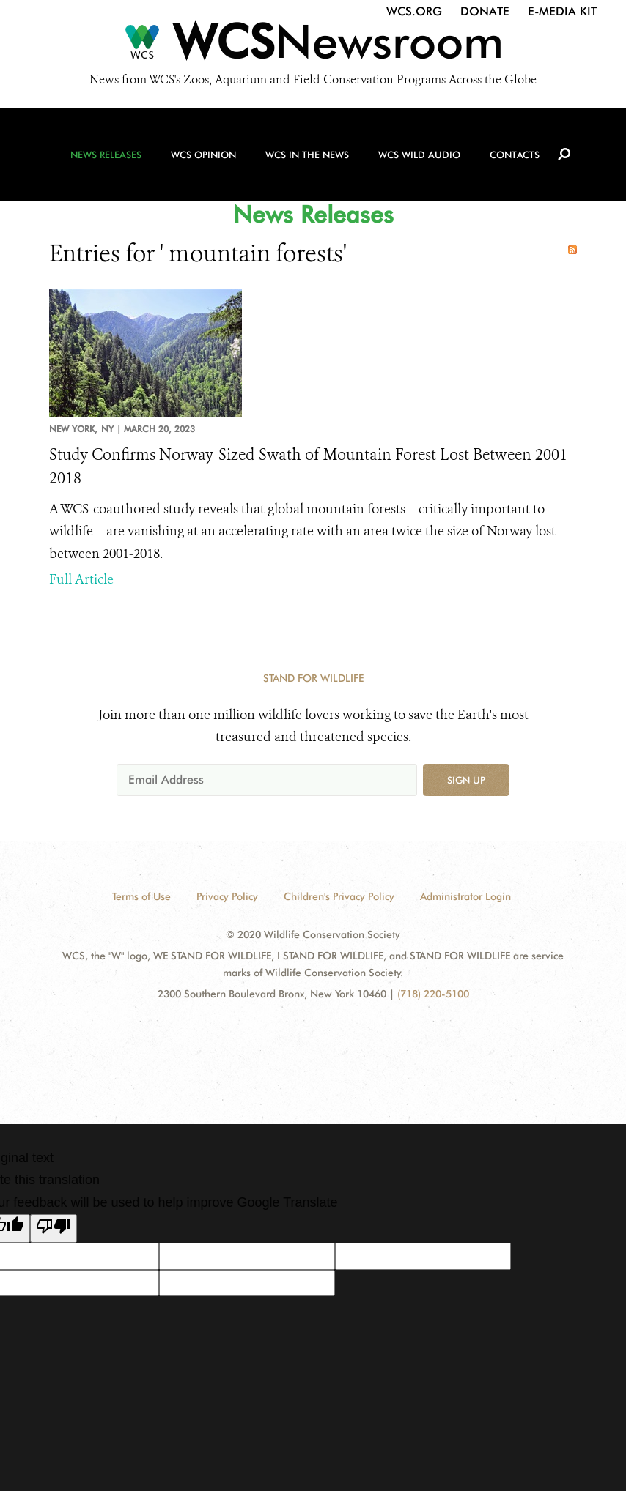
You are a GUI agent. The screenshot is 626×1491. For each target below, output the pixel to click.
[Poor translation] (53, 1228)
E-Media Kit (562, 11)
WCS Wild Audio (419, 154)
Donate (484, 11)
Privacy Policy (227, 896)
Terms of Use (141, 896)
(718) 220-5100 (433, 994)
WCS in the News (307, 154)
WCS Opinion (203, 154)
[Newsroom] (313, 45)
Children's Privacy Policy (339, 896)
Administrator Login (465, 896)
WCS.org (414, 11)
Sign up (466, 780)
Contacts (515, 154)
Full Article (81, 579)
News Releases (105, 154)
